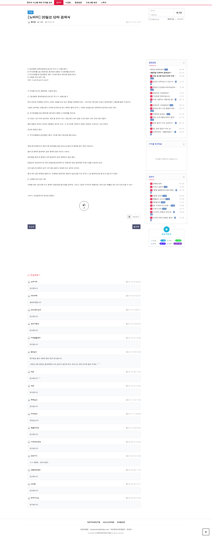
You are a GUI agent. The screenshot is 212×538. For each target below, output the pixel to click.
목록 (136, 227)
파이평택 (32, 295)
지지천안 (32, 414)
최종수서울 (33, 498)
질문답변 (78, 2)
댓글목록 (33, 275)
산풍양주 (32, 282)
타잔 (31, 372)
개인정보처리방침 (93, 522)
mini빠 (32, 484)
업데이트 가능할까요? (160, 93)
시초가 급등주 (157, 187)
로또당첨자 (33, 324)
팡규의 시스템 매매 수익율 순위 (39, 2)
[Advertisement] (84, 49)
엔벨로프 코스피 (158, 199)
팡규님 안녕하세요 (157, 69)
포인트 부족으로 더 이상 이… (163, 81)
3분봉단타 (156, 202)
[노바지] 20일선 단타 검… (162, 212)
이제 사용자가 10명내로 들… (163, 99)
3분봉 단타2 (157, 196)
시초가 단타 (157, 208)
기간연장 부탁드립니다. (161, 96)
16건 (40, 22)
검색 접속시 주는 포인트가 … (163, 123)
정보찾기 (180, 19)
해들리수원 (33, 428)
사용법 (68, 2)
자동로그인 (155, 19)
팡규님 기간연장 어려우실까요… (164, 87)
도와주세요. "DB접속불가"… (163, 132)
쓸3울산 (32, 352)
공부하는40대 (34, 442)
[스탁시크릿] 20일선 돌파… (163, 217)
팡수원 (32, 22)
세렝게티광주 (34, 470)
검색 (31, 227)
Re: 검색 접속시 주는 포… (162, 128)
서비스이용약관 (108, 522)
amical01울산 (34, 310)
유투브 (103, 2)
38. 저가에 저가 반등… (161, 205)
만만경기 (32, 456)
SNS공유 (133, 217)
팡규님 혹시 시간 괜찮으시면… (164, 108)
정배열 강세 (157, 183)
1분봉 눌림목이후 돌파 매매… (163, 190)
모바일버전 (121, 522)
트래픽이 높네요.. (159, 114)
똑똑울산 (32, 400)
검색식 (58, 2)
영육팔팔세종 (34, 338)
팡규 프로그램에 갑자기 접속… (164, 117)
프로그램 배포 (91, 2)
